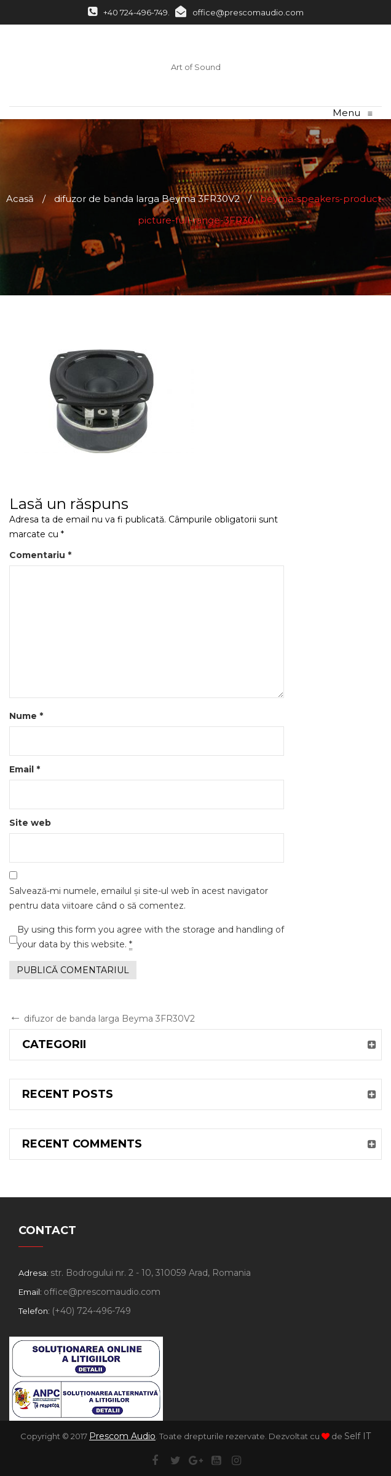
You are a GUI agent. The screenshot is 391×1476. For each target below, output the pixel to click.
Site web (30, 822)
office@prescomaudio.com (239, 12)
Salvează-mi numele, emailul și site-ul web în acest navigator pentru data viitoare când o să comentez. (138, 898)
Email (24, 769)
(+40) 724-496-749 (91, 1310)
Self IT (357, 1436)
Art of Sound (196, 67)
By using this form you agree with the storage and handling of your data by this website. (150, 937)
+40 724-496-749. (129, 12)
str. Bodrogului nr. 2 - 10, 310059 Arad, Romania (150, 1272)
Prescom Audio (122, 1436)
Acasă (20, 198)
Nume (26, 715)
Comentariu (40, 555)
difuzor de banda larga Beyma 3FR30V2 (147, 198)
